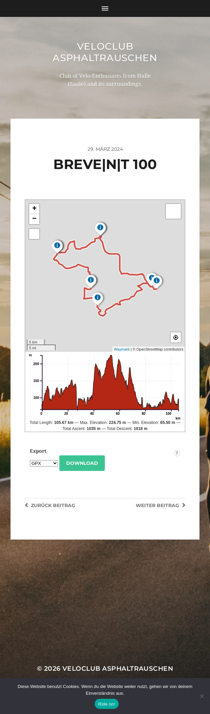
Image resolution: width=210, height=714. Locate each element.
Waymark (122, 349)
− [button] (34, 219)
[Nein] (201, 696)
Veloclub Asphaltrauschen (105, 52)
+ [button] (34, 209)
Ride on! (106, 704)
